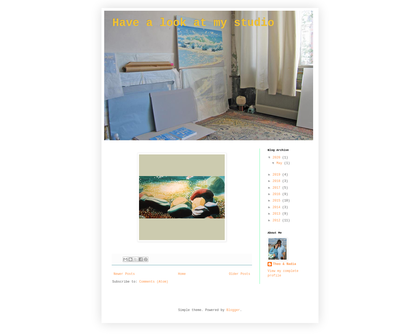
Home (182, 274)
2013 (277, 214)
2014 (277, 207)
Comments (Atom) (153, 282)
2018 (277, 181)
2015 (277, 201)
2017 (277, 188)
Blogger (233, 310)
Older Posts (239, 274)
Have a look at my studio (193, 23)
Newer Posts (124, 274)
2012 (277, 220)
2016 (277, 194)
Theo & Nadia (284, 264)
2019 (277, 175)
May (280, 163)
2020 (277, 158)
